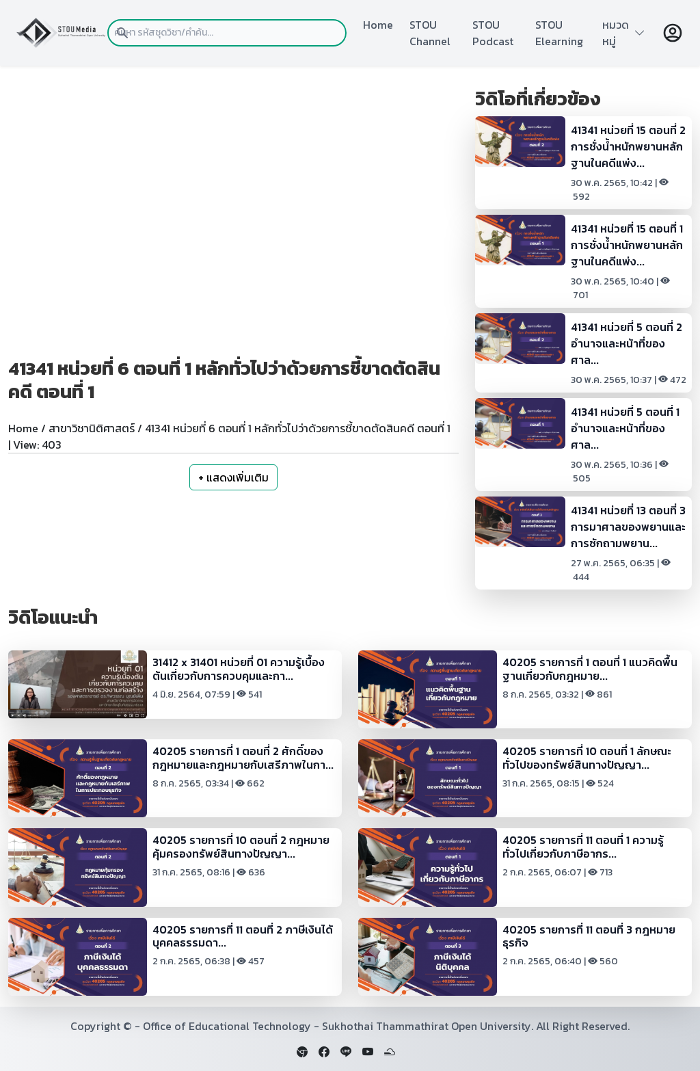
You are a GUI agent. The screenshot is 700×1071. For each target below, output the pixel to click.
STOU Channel (429, 32)
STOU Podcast (492, 32)
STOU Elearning (559, 32)
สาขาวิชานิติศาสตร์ (92, 428)
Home (378, 24)
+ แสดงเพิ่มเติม (233, 477)
